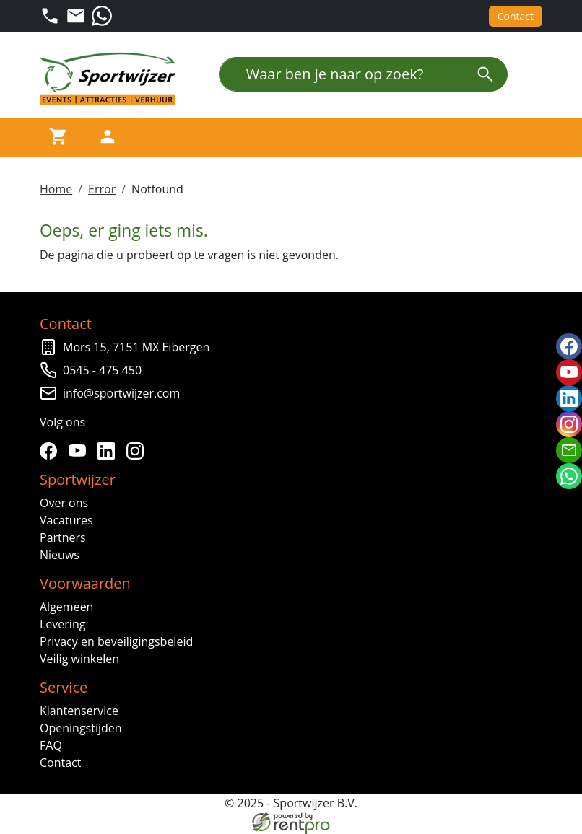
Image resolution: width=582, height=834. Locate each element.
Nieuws (59, 555)
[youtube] (80, 451)
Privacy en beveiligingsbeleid (116, 641)
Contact (516, 16)
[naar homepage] (112, 79)
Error (102, 189)
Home (56, 189)
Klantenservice (79, 711)
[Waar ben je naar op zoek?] (341, 74)
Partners (63, 537)
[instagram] (137, 451)
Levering (62, 624)
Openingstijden (81, 728)
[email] (569, 450)
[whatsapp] (569, 476)
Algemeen (66, 607)
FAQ (51, 745)
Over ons (64, 503)
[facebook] (51, 451)
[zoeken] (485, 74)
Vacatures (66, 520)
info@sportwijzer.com (121, 393)
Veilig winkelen (79, 659)
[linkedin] (109, 451)
